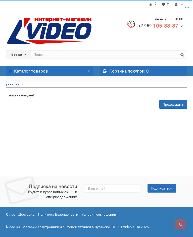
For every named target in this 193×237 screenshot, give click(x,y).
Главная (13, 85)
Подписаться (162, 188)
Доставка (26, 214)
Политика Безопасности (58, 214)
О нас (10, 214)
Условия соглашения (98, 214)
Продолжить (173, 104)
